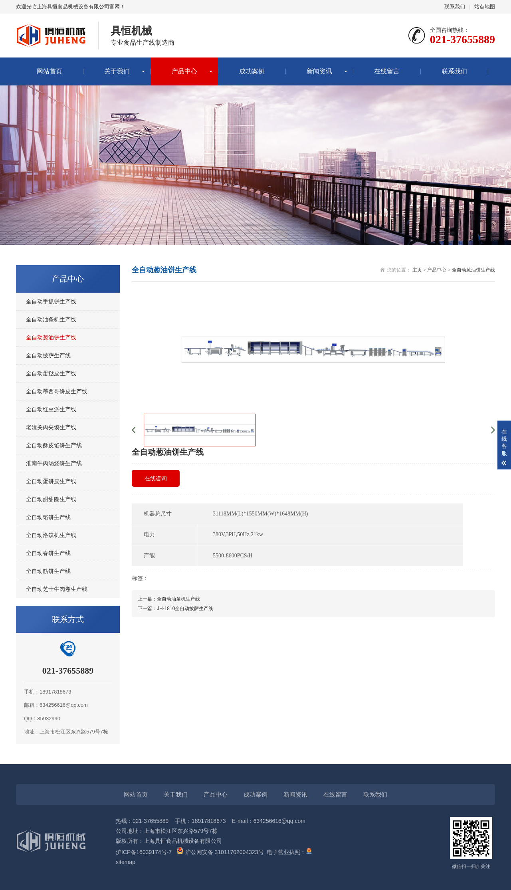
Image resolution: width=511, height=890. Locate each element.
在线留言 (387, 71)
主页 (417, 270)
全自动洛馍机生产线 (51, 535)
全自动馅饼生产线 (48, 517)
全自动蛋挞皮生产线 (51, 373)
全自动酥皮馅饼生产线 (54, 445)
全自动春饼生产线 (48, 553)
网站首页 (49, 71)
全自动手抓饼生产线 (51, 301)
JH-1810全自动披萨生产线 (185, 608)
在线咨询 (156, 478)
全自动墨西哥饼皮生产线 (56, 391)
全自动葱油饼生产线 (51, 337)
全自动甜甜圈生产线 (51, 499)
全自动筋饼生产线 (48, 571)
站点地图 (484, 7)
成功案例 (252, 71)
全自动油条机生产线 (51, 319)
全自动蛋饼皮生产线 (51, 481)
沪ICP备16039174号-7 (144, 852)
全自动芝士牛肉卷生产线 (56, 589)
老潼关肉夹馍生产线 (51, 427)
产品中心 (184, 71)
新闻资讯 (319, 71)
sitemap (125, 862)
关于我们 (117, 71)
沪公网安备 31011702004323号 (220, 852)
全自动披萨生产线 (48, 355)
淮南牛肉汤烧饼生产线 (54, 463)
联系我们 (454, 7)
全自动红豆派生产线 (51, 409)
